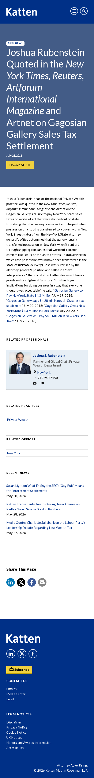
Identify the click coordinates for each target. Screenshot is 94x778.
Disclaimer (13, 722)
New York (41, 372)
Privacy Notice (16, 727)
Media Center (16, 694)
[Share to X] (21, 582)
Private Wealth (18, 419)
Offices (11, 689)
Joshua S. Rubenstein (49, 355)
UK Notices (14, 737)
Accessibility (15, 748)
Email (10, 699)
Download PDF (20, 165)
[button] (10, 582)
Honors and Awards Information (28, 742)
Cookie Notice (16, 732)
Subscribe (19, 669)
